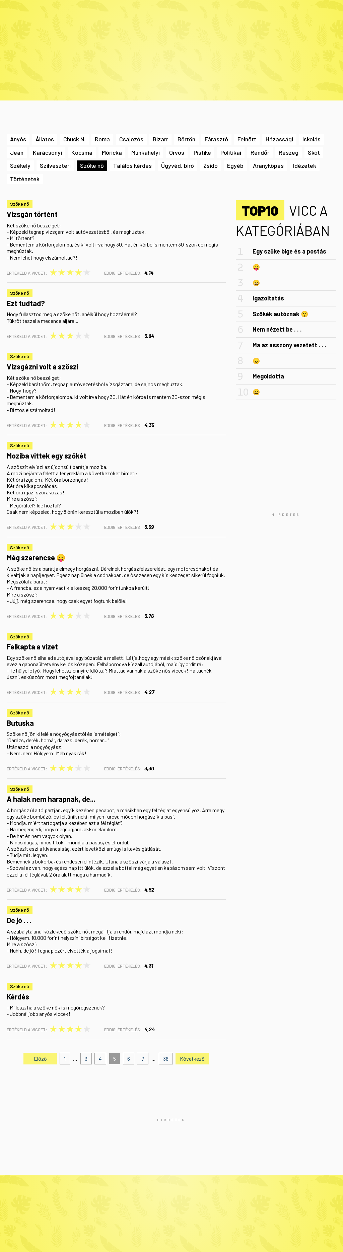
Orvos (176, 152)
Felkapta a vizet (32, 646)
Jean (16, 152)
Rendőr (260, 152)
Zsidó (210, 165)
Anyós (18, 139)
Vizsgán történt (32, 214)
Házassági (279, 139)
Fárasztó (216, 139)
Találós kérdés (132, 165)
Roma (102, 139)
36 (165, 1058)
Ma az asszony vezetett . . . (289, 345)
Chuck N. (74, 139)
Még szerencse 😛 (36, 557)
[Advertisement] (286, 513)
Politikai (230, 152)
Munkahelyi (145, 152)
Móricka (112, 152)
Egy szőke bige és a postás (289, 251)
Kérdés (18, 996)
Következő (192, 1058)
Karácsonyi (47, 152)
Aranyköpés (268, 165)
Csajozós (131, 139)
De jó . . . (19, 920)
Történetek (25, 179)
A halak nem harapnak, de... (51, 798)
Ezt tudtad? (26, 303)
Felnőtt (246, 139)
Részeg (288, 152)
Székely (20, 165)
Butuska (20, 722)
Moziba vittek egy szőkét (46, 455)
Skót (314, 152)
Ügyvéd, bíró (177, 165)
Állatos (45, 139)
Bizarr (160, 139)
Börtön (186, 139)
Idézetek (304, 165)
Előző (40, 1058)
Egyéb (235, 165)
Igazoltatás (268, 298)
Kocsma (81, 152)
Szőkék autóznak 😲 (280, 314)
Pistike (202, 152)
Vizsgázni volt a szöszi (42, 366)
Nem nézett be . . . (277, 329)
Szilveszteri (55, 165)
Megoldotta (268, 376)
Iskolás (311, 139)
